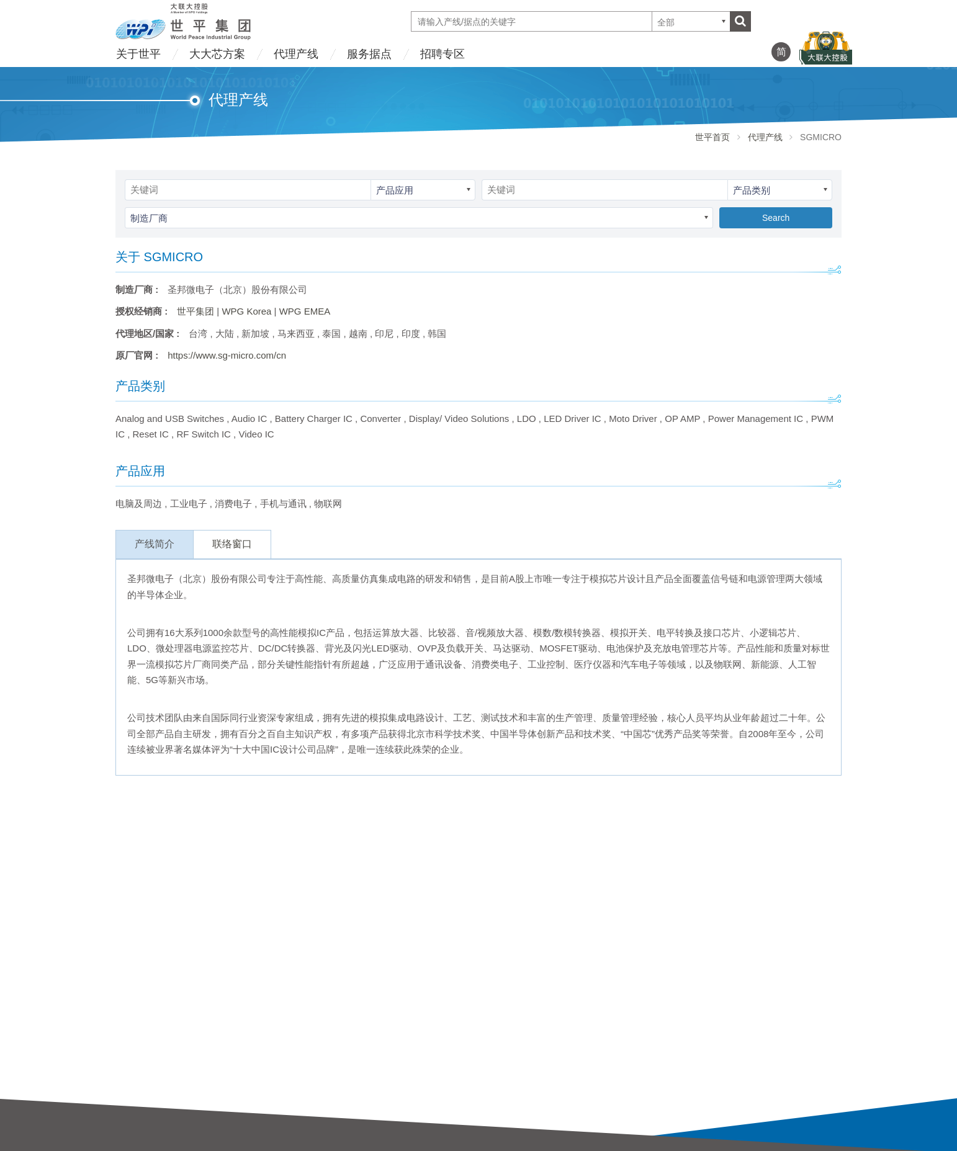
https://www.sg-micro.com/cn (227, 355)
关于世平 (138, 54)
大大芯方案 (217, 54)
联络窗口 (232, 544)
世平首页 (712, 137)
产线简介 (154, 544)
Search (775, 218)
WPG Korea (246, 311)
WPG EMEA (305, 311)
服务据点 (369, 54)
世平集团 (195, 311)
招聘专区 (442, 54)
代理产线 (296, 54)
